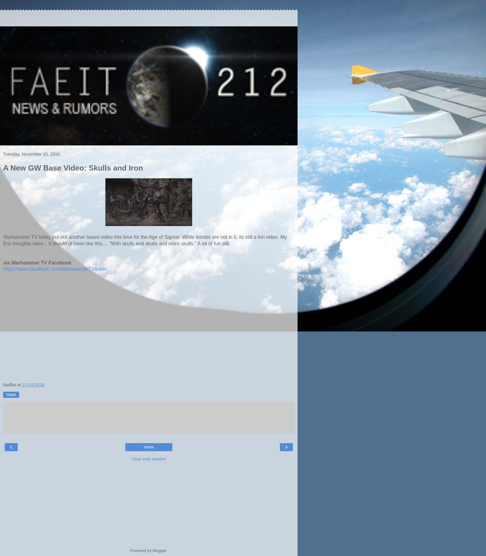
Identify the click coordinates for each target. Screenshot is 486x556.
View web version (148, 458)
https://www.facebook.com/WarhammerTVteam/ (55, 269)
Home (149, 447)
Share (11, 395)
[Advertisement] (148, 18)
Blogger (159, 550)
